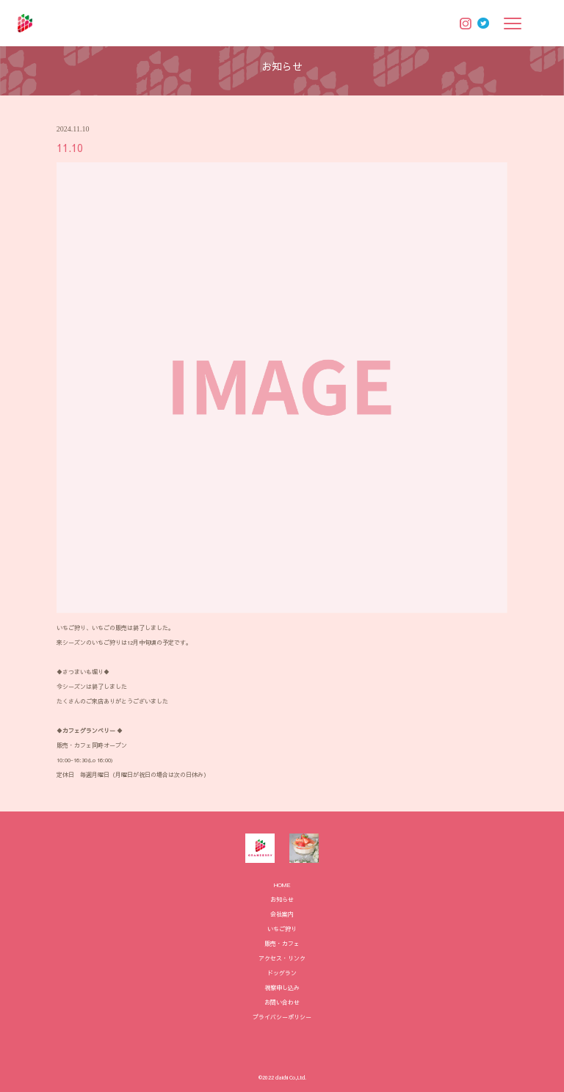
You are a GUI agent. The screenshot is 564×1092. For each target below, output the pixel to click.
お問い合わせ (282, 1002)
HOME (282, 885)
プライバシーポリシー (282, 1017)
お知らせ (282, 899)
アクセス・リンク (282, 958)
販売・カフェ (282, 943)
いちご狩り (282, 929)
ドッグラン (282, 973)
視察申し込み (282, 987)
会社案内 (282, 914)
